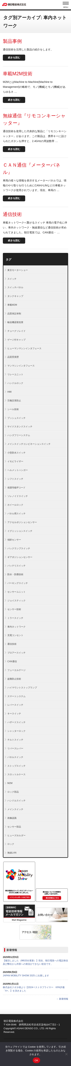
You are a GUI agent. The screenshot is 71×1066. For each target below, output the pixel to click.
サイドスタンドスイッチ (19, 426)
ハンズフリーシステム (18, 435)
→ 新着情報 (62, 999)
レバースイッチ (15, 705)
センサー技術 (14, 609)
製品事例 (12, 41)
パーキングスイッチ (17, 583)
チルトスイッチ (15, 739)
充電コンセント (15, 635)
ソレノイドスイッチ (17, 496)
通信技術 (12, 214)
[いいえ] (66, 1054)
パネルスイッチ (15, 757)
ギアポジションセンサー (19, 557)
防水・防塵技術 (15, 574)
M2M (9, 783)
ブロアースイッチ (16, 652)
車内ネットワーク (16, 626)
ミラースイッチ (15, 618)
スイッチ (11, 279)
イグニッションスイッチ (19, 531)
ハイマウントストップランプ (22, 687)
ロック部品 (13, 792)
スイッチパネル (15, 287)
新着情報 (11, 949)
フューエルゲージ (16, 670)
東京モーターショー (17, 270)
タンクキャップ (15, 296)
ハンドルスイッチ (16, 800)
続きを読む (14, 57)
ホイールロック (15, 505)
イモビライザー (15, 461)
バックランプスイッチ (18, 548)
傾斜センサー (14, 539)
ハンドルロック (15, 383)
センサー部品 (14, 826)
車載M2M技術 (17, 73)
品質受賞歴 (13, 357)
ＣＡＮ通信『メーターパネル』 (31, 168)
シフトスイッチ (15, 479)
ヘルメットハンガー (17, 470)
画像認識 (11, 818)
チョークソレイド (16, 331)
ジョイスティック (16, 600)
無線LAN (11, 852)
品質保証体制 (14, 313)
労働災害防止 (14, 400)
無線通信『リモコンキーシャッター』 (34, 119)
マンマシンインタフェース (21, 365)
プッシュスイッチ (16, 418)
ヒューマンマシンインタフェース (24, 348)
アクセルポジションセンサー (22, 522)
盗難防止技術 (14, 679)
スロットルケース (16, 774)
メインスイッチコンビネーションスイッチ (29, 444)
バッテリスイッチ (16, 565)
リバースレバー (15, 748)
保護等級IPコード (16, 487)
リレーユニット (15, 374)
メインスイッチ (15, 809)
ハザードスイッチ (16, 722)
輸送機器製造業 (15, 322)
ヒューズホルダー (16, 835)
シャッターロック (16, 731)
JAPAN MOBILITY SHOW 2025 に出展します (26, 975)
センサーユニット (16, 592)
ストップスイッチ (16, 766)
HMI (9, 392)
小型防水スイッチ (16, 452)
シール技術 (13, 409)
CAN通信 (12, 661)
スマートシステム (16, 696)
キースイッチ (14, 713)
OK (36, 1060)
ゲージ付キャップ (16, 339)
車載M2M (12, 305)
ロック (10, 844)
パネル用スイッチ (16, 513)
